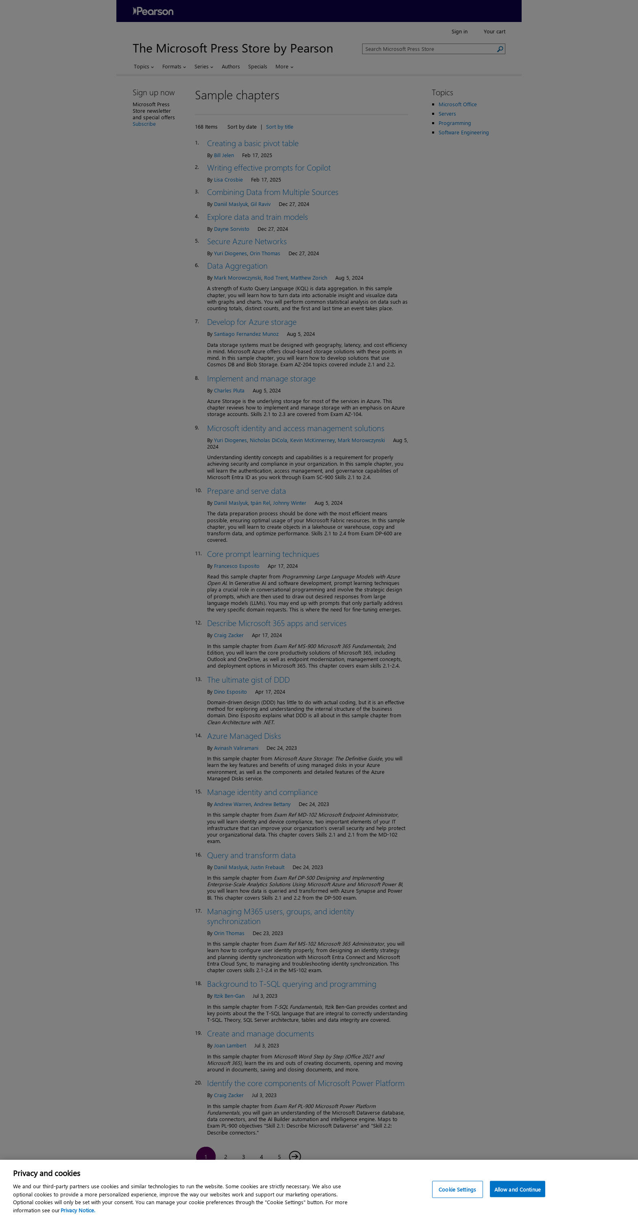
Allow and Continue (517, 1196)
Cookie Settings (457, 1196)
